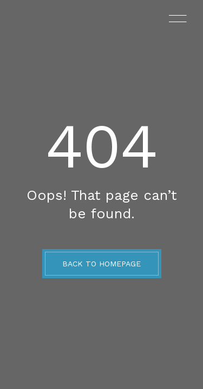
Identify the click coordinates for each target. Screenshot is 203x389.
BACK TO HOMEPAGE (101, 263)
